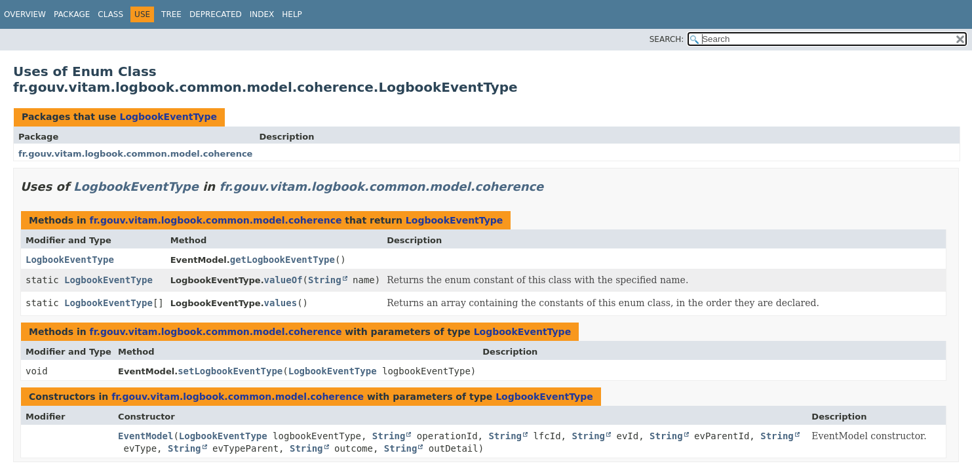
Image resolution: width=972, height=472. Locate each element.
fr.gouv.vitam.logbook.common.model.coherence (135, 154)
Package (72, 14)
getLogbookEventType (282, 259)
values (281, 303)
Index (262, 14)
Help (292, 14)
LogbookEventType (168, 116)
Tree (171, 14)
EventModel (145, 436)
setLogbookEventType (230, 371)
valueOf (283, 280)
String (324, 280)
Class (110, 14)
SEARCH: (667, 39)
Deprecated (215, 14)
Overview (25, 14)
